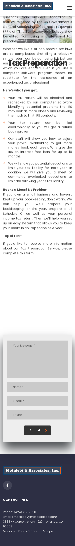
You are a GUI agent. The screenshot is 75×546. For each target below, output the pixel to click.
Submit (38, 430)
